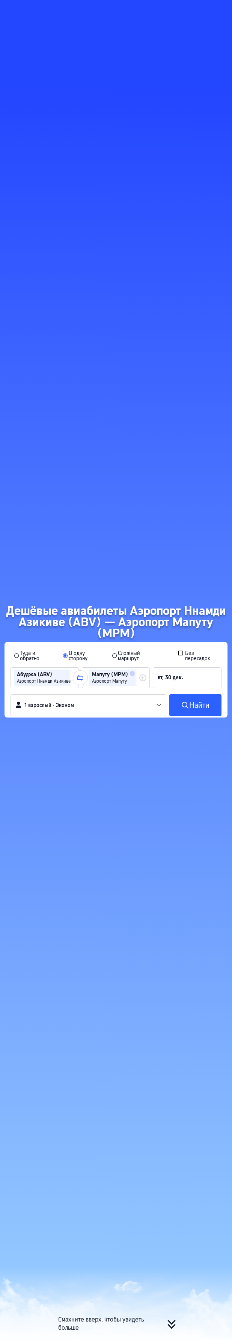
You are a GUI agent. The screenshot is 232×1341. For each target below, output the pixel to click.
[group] (45, 677)
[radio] (33, 655)
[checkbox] (197, 655)
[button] (219, 9)
